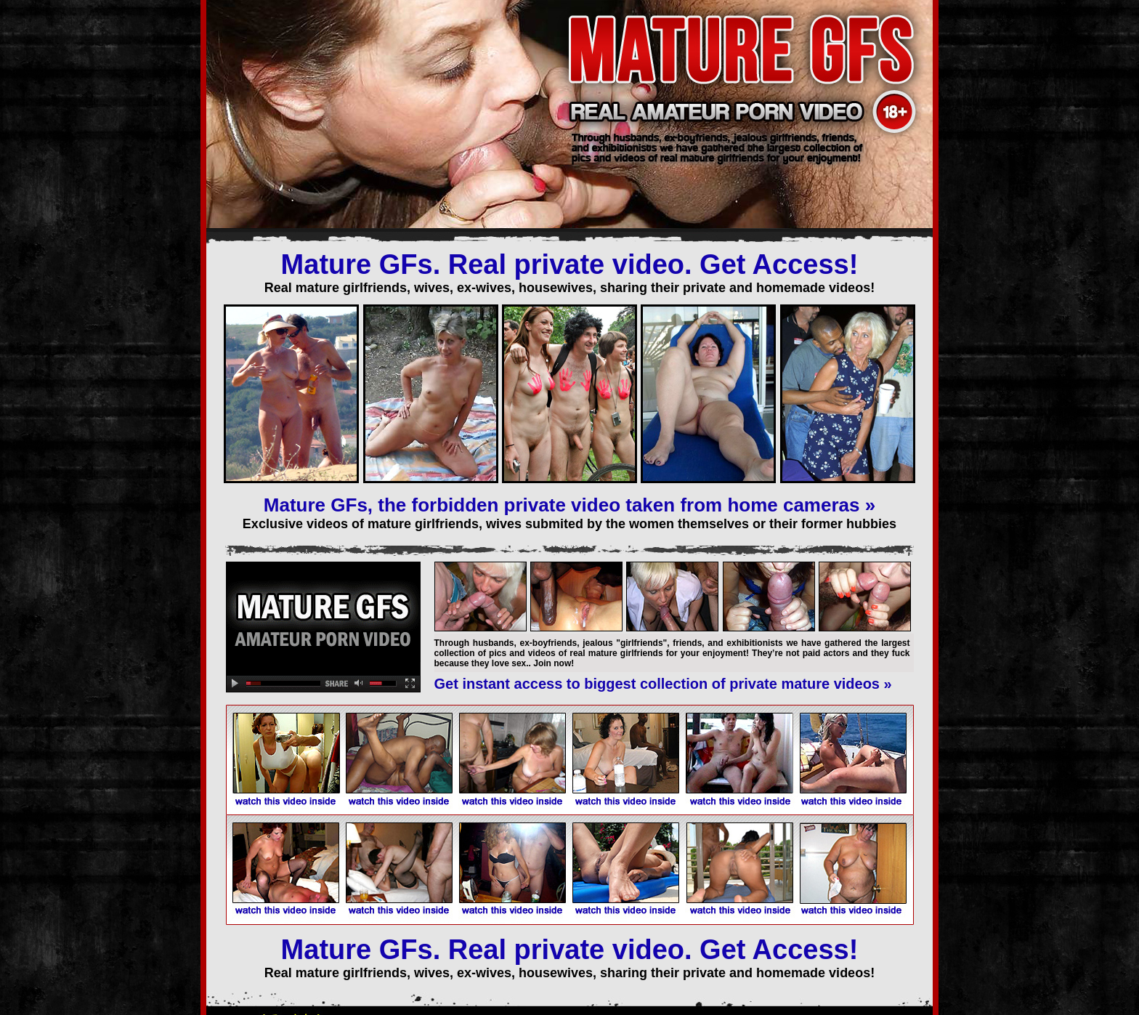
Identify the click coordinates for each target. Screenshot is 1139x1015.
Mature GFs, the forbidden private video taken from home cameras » (569, 505)
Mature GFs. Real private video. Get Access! (570, 264)
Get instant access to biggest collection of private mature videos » (663, 684)
